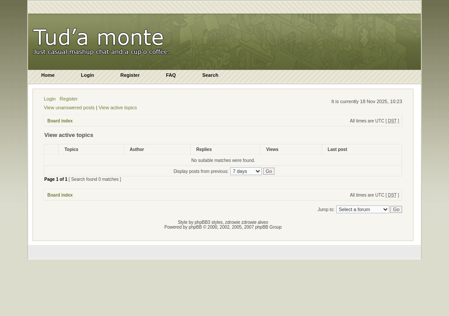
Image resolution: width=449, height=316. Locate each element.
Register (69, 98)
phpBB (195, 227)
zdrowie (249, 222)
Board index (60, 120)
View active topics (118, 107)
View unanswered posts (69, 107)
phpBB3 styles (209, 222)
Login (50, 98)
